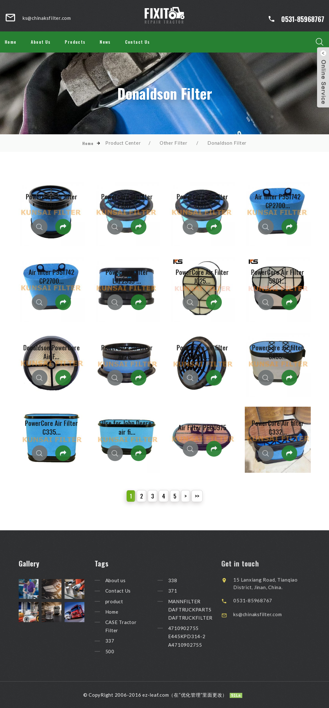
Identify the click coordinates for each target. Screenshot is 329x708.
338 (179, 580)
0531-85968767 (302, 19)
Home (11, 41)
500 (116, 651)
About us (122, 580)
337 (116, 641)
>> (197, 496)
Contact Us (137, 41)
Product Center (123, 143)
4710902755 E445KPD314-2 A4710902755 (193, 636)
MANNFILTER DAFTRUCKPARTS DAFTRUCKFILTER (196, 610)
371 (179, 591)
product (120, 601)
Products (75, 41)
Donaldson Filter (227, 143)
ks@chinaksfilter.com (267, 614)
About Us (40, 41)
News (105, 41)
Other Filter (174, 143)
